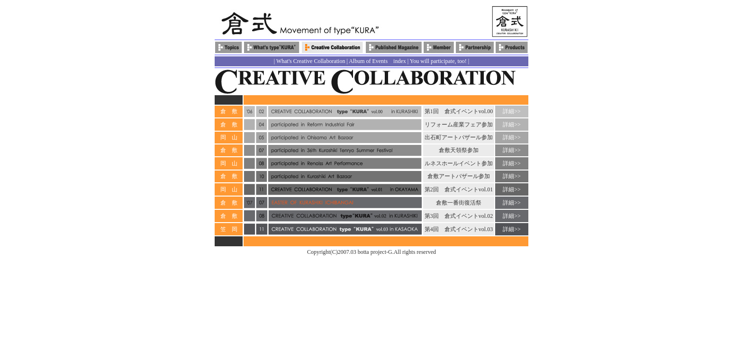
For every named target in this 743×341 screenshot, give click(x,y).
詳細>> (512, 111)
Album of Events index (377, 61)
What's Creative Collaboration (310, 61)
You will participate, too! (438, 61)
